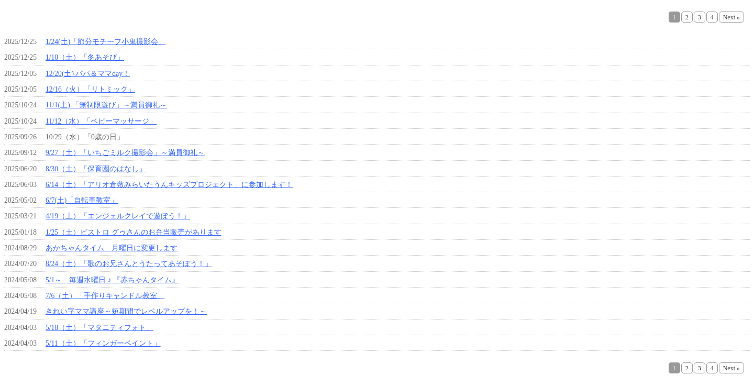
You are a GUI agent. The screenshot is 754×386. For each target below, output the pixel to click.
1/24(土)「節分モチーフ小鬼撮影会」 (105, 42)
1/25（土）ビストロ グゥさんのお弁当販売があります (133, 232)
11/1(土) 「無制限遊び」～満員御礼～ (106, 105)
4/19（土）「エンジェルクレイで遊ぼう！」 (118, 216)
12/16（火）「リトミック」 (90, 89)
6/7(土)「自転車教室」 (82, 200)
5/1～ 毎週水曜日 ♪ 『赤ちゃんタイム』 (112, 280)
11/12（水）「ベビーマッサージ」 (101, 121)
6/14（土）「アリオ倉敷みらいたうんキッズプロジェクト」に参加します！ (169, 185)
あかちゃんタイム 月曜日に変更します (112, 248)
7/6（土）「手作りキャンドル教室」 (105, 296)
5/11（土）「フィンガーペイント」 (103, 343)
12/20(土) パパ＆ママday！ (88, 74)
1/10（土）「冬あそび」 (85, 57)
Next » (731, 17)
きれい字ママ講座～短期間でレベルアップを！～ (126, 311)
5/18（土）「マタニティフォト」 (99, 328)
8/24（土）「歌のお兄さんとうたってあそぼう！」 (129, 264)
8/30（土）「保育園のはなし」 (96, 169)
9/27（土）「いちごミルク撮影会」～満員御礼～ (125, 153)
